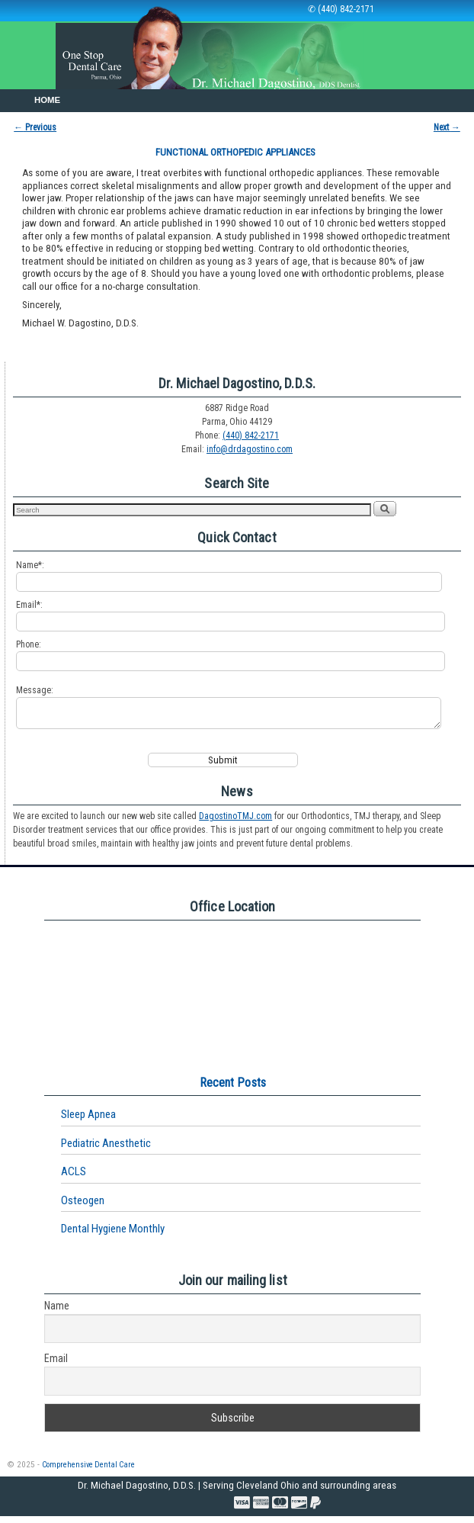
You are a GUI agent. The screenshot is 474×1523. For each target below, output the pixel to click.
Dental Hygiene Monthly (113, 1235)
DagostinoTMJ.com (235, 823)
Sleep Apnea (88, 1121)
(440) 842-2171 (251, 435)
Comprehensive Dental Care (88, 1471)
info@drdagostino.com (250, 449)
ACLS (73, 1178)
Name (56, 1312)
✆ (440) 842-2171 (341, 9)
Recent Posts (233, 1089)
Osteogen (82, 1207)
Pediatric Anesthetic (106, 1150)
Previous (35, 127)
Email (56, 1365)
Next (447, 127)
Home (47, 99)
